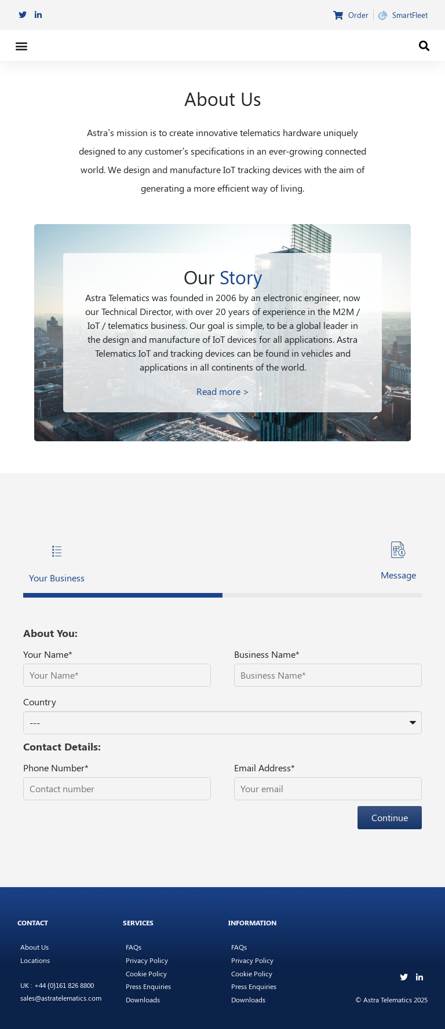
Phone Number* (56, 767)
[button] (21, 45)
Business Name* (267, 654)
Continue (389, 817)
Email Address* (264, 767)
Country (39, 701)
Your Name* (47, 654)
